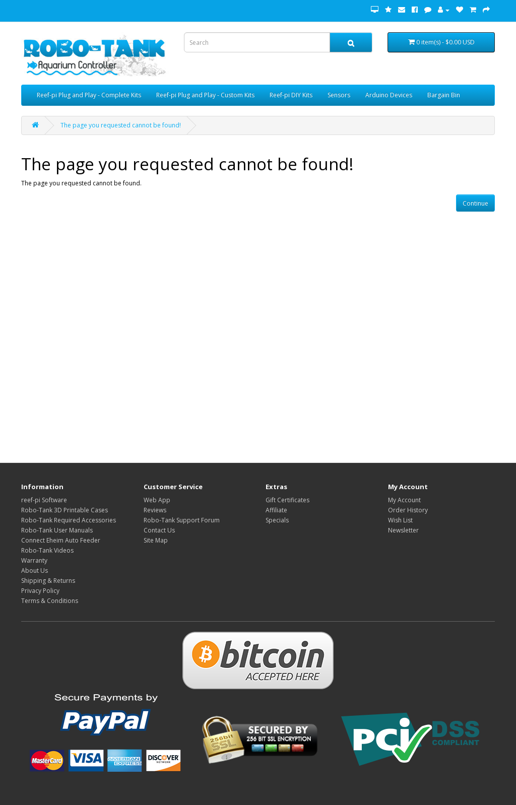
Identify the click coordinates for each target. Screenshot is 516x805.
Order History (408, 510)
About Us (34, 570)
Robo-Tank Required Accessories (68, 520)
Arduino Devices (388, 95)
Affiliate (276, 510)
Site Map (156, 540)
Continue (475, 203)
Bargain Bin (443, 95)
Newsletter (403, 530)
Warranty (34, 560)
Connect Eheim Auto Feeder (60, 540)
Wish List (400, 520)
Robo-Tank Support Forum (182, 520)
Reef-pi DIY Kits (291, 95)
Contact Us (159, 530)
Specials (277, 520)
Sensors (339, 95)
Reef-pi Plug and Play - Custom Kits (205, 95)
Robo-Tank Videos (47, 550)
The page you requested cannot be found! (120, 125)
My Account (404, 500)
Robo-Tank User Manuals (57, 530)
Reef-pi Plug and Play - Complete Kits (89, 95)
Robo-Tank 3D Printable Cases (64, 510)
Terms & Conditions (49, 600)
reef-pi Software (44, 500)
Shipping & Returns (48, 580)
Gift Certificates (287, 500)
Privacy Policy (40, 590)
